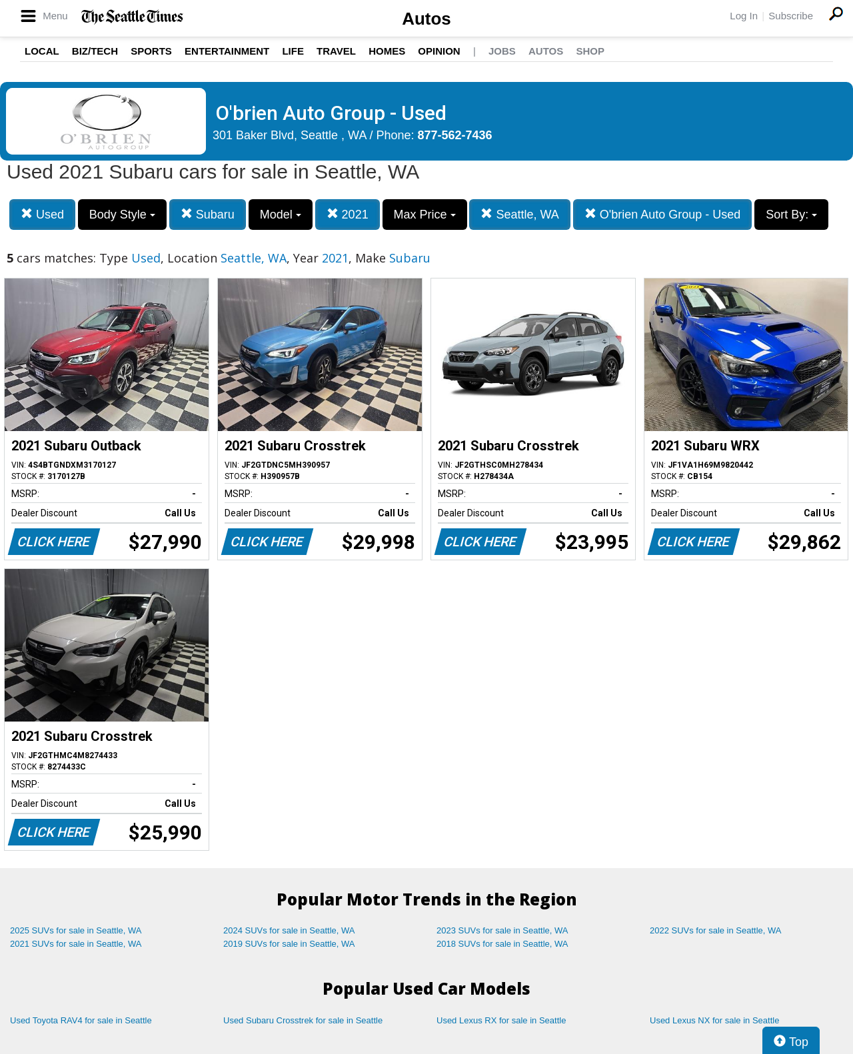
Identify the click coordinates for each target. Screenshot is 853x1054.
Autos (426, 19)
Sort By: (791, 214)
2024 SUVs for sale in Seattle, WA (289, 930)
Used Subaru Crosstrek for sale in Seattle (303, 1020)
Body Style (122, 214)
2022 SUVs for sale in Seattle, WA (716, 930)
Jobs (502, 51)
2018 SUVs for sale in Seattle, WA (502, 944)
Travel (336, 51)
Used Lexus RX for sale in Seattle (501, 1020)
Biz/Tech (95, 51)
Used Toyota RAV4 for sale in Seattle (81, 1020)
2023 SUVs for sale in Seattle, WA (502, 930)
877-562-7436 (455, 135)
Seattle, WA (519, 214)
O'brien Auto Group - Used (662, 214)
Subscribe (790, 15)
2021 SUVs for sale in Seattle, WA (76, 944)
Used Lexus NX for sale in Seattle (714, 1020)
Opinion (439, 51)
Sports (151, 51)
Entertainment (227, 51)
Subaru (208, 214)
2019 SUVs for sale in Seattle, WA (289, 944)
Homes (387, 51)
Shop (590, 51)
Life (293, 51)
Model (280, 214)
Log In (744, 15)
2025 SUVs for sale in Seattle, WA (76, 930)
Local (42, 51)
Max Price (425, 214)
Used (42, 214)
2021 (348, 214)
